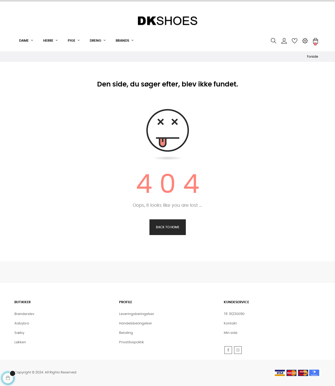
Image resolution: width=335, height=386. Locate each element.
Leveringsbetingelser (136, 314)
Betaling (126, 333)
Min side (230, 333)
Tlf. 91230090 (234, 314)
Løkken (20, 342)
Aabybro (21, 323)
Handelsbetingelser (135, 323)
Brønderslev (24, 314)
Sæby (19, 333)
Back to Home (167, 227)
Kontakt (230, 323)
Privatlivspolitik (131, 342)
